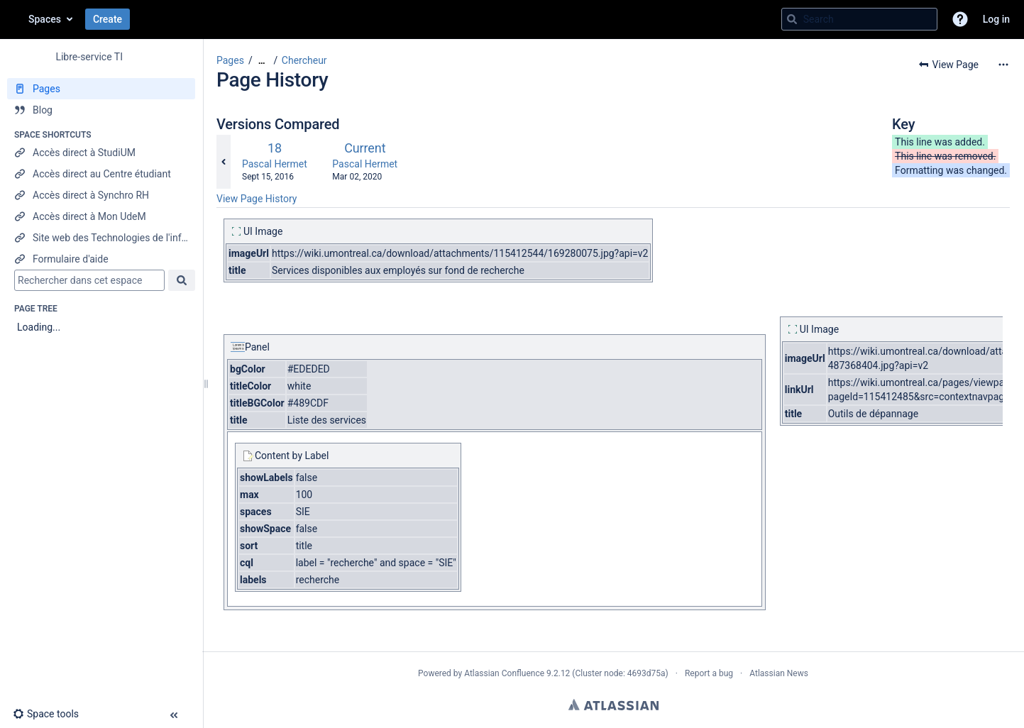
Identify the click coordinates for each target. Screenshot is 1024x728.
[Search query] (859, 19)
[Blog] (101, 110)
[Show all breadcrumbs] (262, 61)
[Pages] (101, 88)
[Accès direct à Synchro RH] (101, 195)
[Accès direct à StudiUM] (101, 152)
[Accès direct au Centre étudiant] (101, 173)
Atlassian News (778, 673)
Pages (230, 60)
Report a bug (709, 673)
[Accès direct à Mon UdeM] (101, 216)
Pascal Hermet (274, 164)
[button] (960, 19)
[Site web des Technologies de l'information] (101, 237)
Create (107, 19)
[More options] (1003, 64)
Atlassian (613, 704)
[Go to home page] (14, 19)
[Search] (792, 19)
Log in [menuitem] (996, 19)
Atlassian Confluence (504, 673)
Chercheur (304, 60)
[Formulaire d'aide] (101, 259)
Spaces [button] (44, 19)
